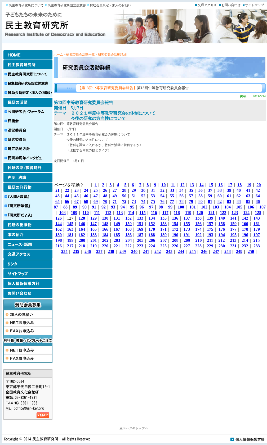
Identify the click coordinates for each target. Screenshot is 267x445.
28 (124, 190)
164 (82, 229)
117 (165, 212)
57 (191, 196)
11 (173, 185)
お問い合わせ (231, 5)
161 (256, 223)
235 (76, 251)
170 (152, 229)
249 (239, 251)
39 (229, 190)
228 (198, 246)
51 (134, 196)
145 (70, 223)
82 (219, 201)
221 (117, 246)
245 (192, 251)
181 (70, 235)
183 (93, 235)
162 (58, 229)
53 (153, 196)
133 (140, 218)
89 (75, 207)
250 (251, 251)
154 (175, 223)
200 (82, 240)
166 (105, 229)
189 (163, 235)
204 (128, 240)
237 (99, 251)
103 (216, 207)
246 (204, 251)
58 (200, 196)
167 (117, 229)
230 (222, 246)
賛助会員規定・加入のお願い (110, 5)
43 (57, 196)
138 (198, 218)
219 (93, 246)
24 (86, 190)
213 (233, 240)
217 (70, 246)
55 (172, 196)
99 (170, 207)
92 (103, 207)
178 (245, 229)
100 (181, 207)
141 (233, 218)
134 (152, 218)
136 (175, 218)
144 (58, 223)
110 (86, 212)
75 (153, 201)
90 (84, 207)
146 (82, 223)
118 (177, 212)
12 (182, 185)
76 (162, 201)
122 (223, 212)
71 (115, 201)
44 (67, 196)
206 (152, 240)
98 (161, 207)
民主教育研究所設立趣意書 (67, 5)
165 (93, 229)
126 (58, 218)
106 (251, 207)
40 (239, 190)
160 (245, 223)
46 (86, 196)
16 (221, 185)
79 (191, 201)
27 (115, 190)
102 (204, 207)
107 (262, 207)
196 (245, 235)
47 (96, 196)
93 (113, 207)
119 (188, 212)
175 (210, 229)
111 (97, 212)
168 (128, 229)
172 (175, 229)
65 (57, 201)
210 (198, 240)
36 (200, 190)
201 (93, 240)
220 (105, 246)
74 (143, 201)
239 (122, 251)
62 (239, 196)
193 (210, 235)
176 (222, 229)
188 (152, 235)
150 (128, 223)
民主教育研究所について (26, 5)
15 (211, 185)
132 (128, 218)
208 (175, 240)
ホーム (58, 54)
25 (96, 190)
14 (201, 185)
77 (172, 201)
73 (134, 201)
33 (172, 190)
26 (105, 190)
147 (93, 223)
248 (227, 251)
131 (117, 218)
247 (216, 251)
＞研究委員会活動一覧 (79, 54)
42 (258, 190)
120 (200, 212)
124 (246, 212)
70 (105, 201)
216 (58, 246)
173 (187, 229)
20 (259, 185)
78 (181, 201)
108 (62, 212)
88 (65, 207)
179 (256, 229)
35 (191, 190)
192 (198, 235)
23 (76, 190)
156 (198, 223)
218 (82, 246)
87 (56, 207)
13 (192, 185)
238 (111, 251)
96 (142, 207)
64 (258, 196)
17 (230, 185)
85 (248, 201)
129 (93, 218)
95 (132, 207)
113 (120, 212)
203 (117, 240)
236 (87, 251)
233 (256, 246)
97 (151, 207)
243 (169, 251)
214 (245, 240)
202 (105, 240)
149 (117, 223)
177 (233, 229)
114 (131, 212)
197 (256, 235)
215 (256, 240)
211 (210, 240)
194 (222, 235)
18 (240, 185)
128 (82, 218)
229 (210, 246)
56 (181, 196)
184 (105, 235)
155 (187, 223)
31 (153, 190)
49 (115, 196)
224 (152, 246)
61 (229, 196)
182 (82, 235)
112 (108, 212)
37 (210, 190)
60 (219, 196)
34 (181, 190)
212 (222, 240)
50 (124, 196)
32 (162, 190)
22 (67, 190)
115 (143, 212)
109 (74, 212)
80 (200, 201)
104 (227, 207)
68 (86, 201)
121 (211, 212)
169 (140, 229)
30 (143, 190)
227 (187, 246)
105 (239, 207)
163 (70, 229)
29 (134, 190)
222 (128, 246)
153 (163, 223)
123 (235, 212)
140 (222, 218)
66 (67, 201)
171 (163, 229)
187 (140, 235)
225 (163, 246)
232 (245, 246)
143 (256, 218)
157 (210, 223)
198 (58, 240)
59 (210, 196)
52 (143, 196)
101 (192, 207)
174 (198, 229)
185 (117, 235)
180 (58, 235)
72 (124, 201)
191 (187, 235)
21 (57, 190)
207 (163, 240)
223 (140, 246)
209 (187, 240)
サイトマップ (254, 5)
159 (233, 223)
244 (181, 251)
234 (64, 251)
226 (175, 246)
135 (163, 218)
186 (128, 235)
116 (154, 212)
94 (123, 207)
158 (222, 223)
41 (248, 190)
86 (258, 201)
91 (94, 207)
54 (162, 196)
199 (70, 240)
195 (233, 235)
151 (140, 223)
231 (233, 246)
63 (248, 196)
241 (146, 251)
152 (152, 223)
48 (105, 196)
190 (175, 235)
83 (229, 201)
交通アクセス (207, 5)
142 (245, 218)
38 (219, 190)
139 (210, 218)
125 (258, 212)
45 (76, 196)
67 (76, 201)
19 (249, 185)
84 (239, 201)
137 (187, 218)
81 (210, 201)
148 (105, 223)
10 (163, 185)
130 (105, 218)
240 (134, 251)
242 (157, 251)
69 (96, 201)
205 (140, 240)
